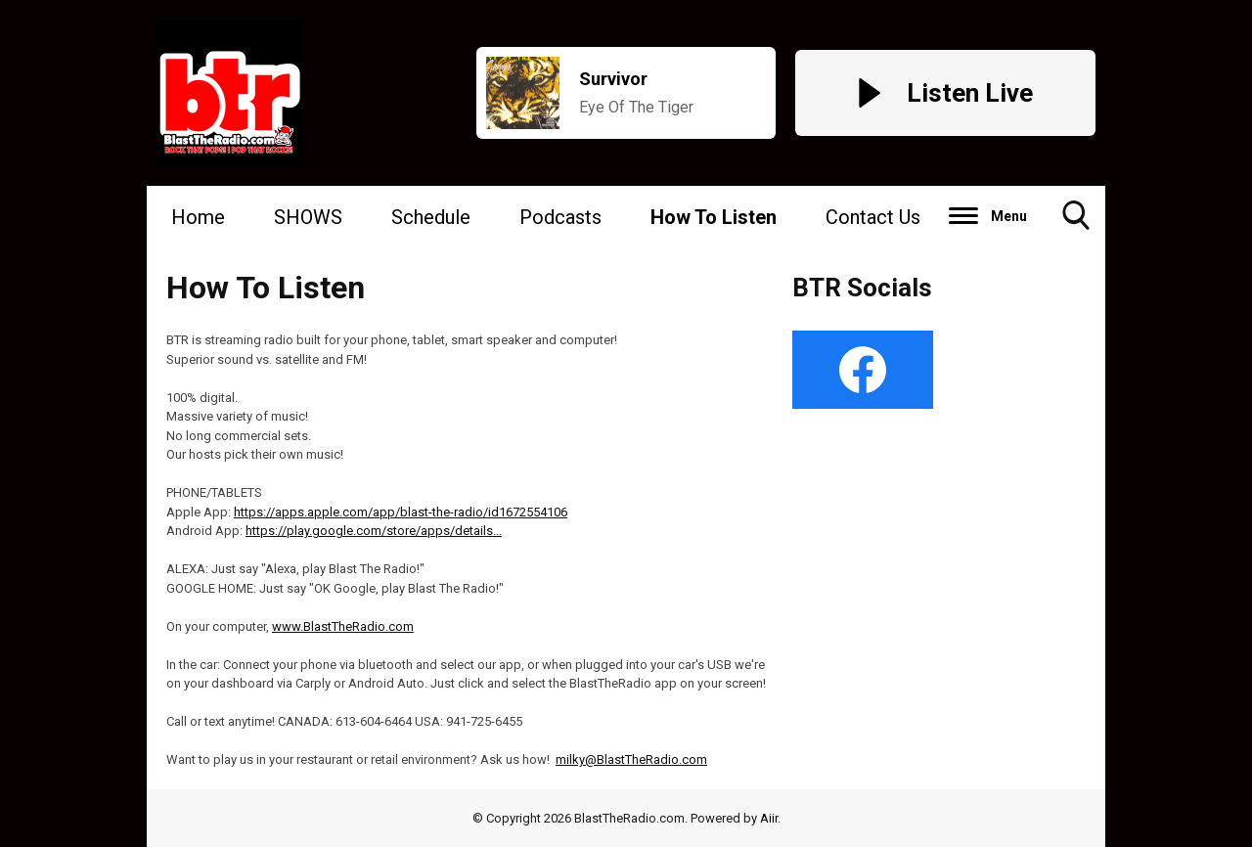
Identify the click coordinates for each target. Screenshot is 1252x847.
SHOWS (308, 217)
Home (198, 217)
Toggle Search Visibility (1075, 223)
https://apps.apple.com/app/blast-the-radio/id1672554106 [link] (400, 512)
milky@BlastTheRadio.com (631, 759)
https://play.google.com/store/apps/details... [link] (374, 530)
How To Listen (713, 217)
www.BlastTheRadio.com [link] (343, 626)
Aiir (769, 818)
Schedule (430, 217)
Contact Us (873, 217)
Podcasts (560, 217)
